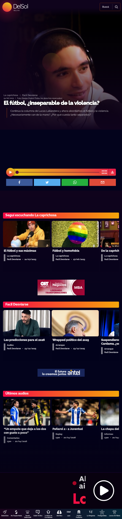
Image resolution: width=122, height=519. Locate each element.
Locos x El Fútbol (114, 515)
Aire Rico (59, 515)
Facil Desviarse (30, 95)
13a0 (68, 515)
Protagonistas (102, 515)
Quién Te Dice (37, 515)
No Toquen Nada (16, 515)
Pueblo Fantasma (79, 516)
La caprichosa (11, 95)
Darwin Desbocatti (27, 516)
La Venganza (91, 515)
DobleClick (4, 515)
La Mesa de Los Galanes (48, 516)
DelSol (20, 6)
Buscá (105, 6)
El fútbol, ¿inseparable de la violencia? (51, 103)
